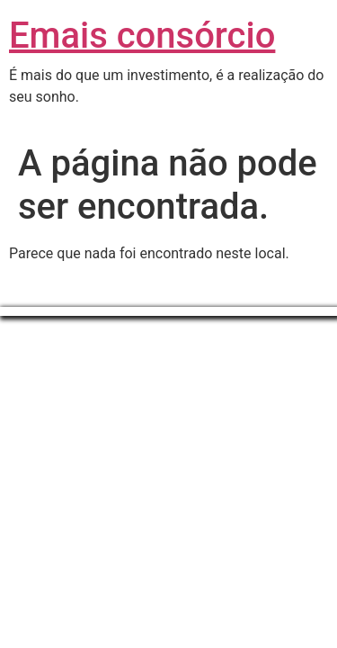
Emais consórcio (142, 35)
